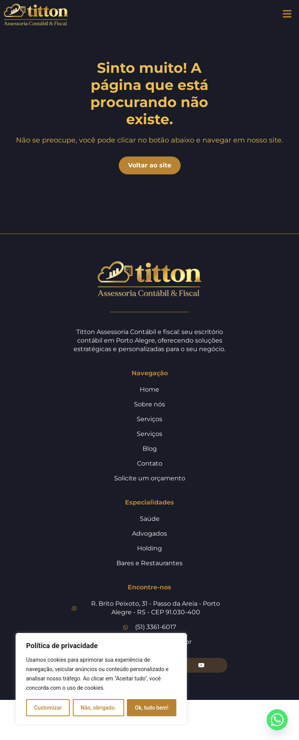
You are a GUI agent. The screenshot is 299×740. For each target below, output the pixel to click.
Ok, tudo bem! (152, 708)
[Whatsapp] (277, 719)
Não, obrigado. (98, 708)
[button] (287, 14)
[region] (101, 678)
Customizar (48, 708)
